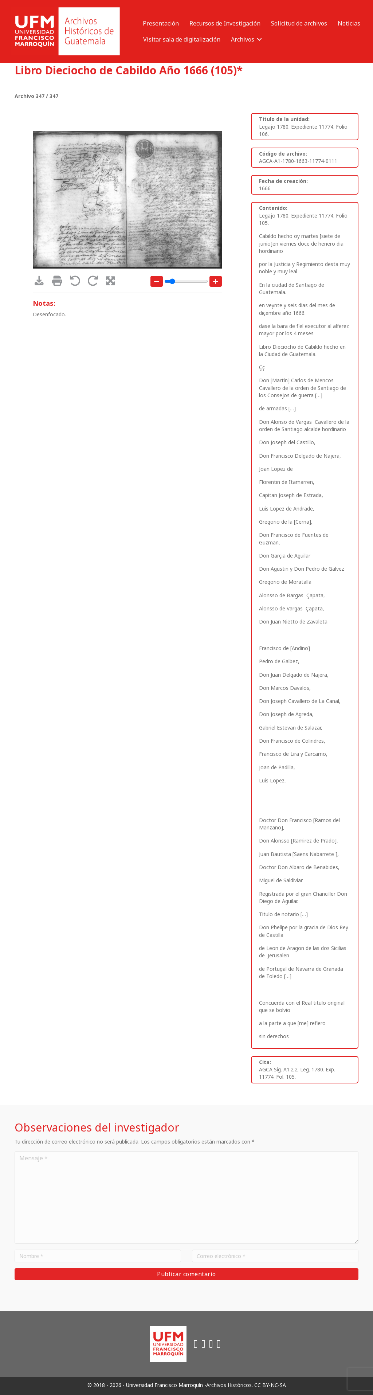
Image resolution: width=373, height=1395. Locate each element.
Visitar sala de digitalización (181, 39)
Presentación (161, 23)
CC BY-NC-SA (270, 1385)
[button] (259, 39)
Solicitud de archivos (299, 23)
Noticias (349, 23)
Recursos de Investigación (224, 23)
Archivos (242, 39)
